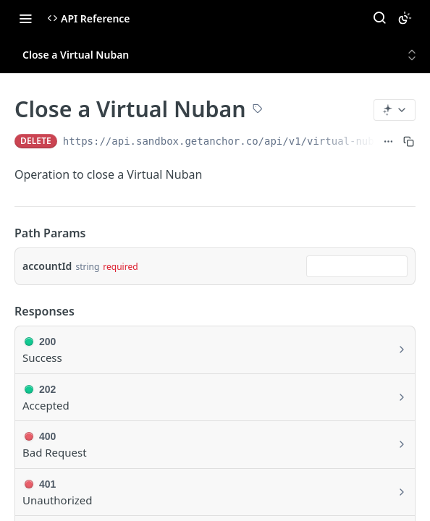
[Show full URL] (388, 141)
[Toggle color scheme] (405, 18)
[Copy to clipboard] (409, 141)
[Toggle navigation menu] (25, 18)
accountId (47, 266)
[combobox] (357, 266)
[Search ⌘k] (379, 18)
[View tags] (257, 110)
